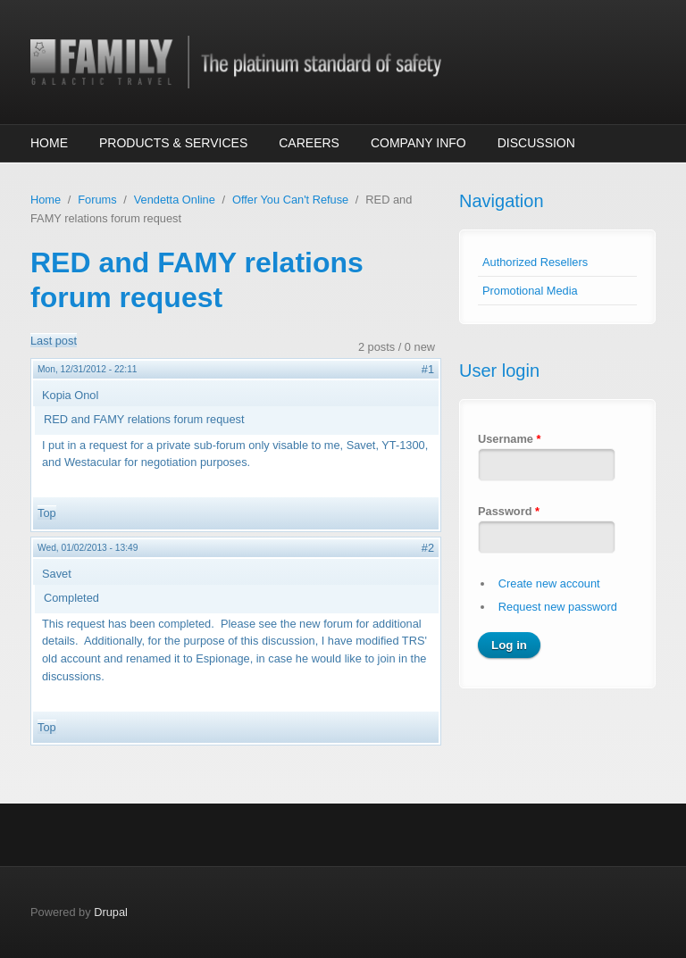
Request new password (557, 606)
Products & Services (173, 143)
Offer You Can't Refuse (290, 199)
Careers (309, 143)
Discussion (536, 143)
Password (509, 511)
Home (49, 143)
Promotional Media (530, 290)
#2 (428, 547)
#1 (428, 369)
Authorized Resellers (535, 262)
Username (509, 439)
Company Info (418, 143)
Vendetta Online (174, 199)
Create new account (549, 583)
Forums (97, 199)
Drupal (111, 912)
